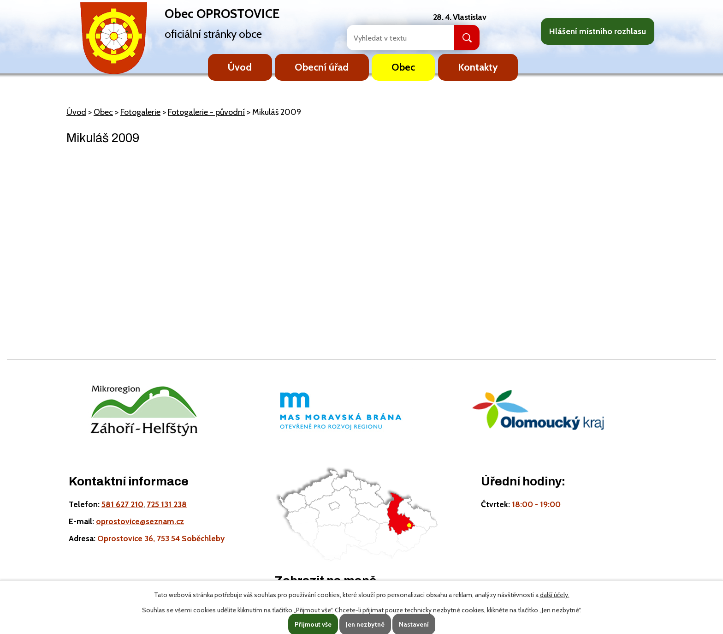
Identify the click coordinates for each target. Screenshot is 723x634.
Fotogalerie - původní (206, 112)
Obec (403, 67)
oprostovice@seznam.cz (140, 521)
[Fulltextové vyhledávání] (390, 37)
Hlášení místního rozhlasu (597, 31)
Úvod (240, 67)
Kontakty (478, 67)
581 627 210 (122, 504)
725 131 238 (167, 504)
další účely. (554, 595)
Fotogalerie (140, 112)
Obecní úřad (322, 67)
